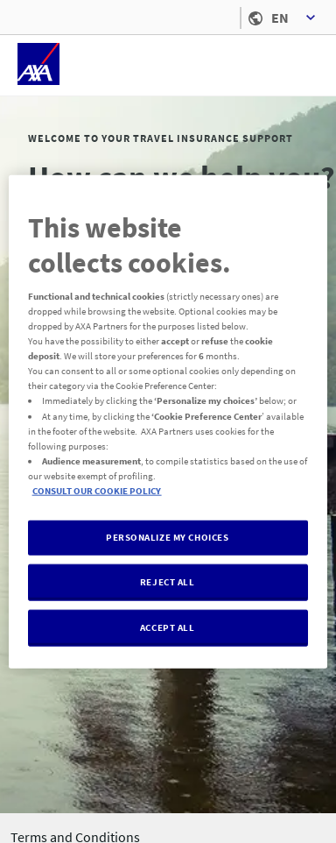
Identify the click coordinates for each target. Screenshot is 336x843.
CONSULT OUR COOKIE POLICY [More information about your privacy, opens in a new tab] (97, 490)
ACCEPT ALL (168, 626)
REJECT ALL (168, 581)
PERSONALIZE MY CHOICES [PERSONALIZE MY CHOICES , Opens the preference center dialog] (168, 537)
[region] (168, 422)
